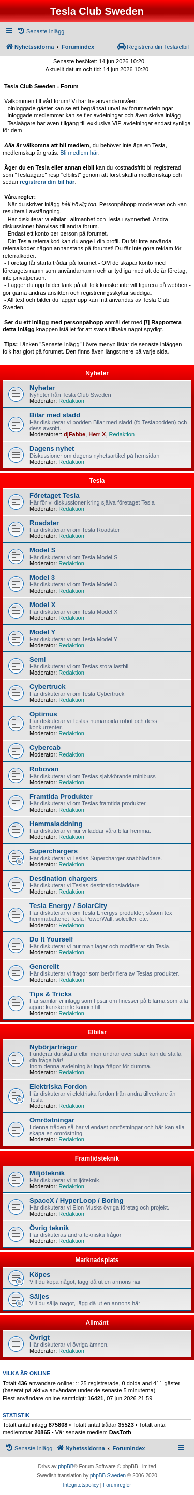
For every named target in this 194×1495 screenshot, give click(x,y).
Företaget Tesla (54, 495)
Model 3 (42, 577)
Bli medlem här (79, 152)
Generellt (44, 966)
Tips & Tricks (50, 994)
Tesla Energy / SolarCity (68, 906)
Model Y (42, 632)
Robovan (43, 769)
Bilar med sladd (54, 415)
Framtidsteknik (97, 1158)
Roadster (44, 523)
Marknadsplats (96, 1260)
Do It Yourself (51, 939)
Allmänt (96, 1322)
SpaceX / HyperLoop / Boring (76, 1200)
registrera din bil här (47, 182)
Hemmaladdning (56, 824)
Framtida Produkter (61, 796)
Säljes (39, 1296)
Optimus (43, 714)
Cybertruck (47, 687)
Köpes (39, 1275)
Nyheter (97, 373)
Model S (42, 550)
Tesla (97, 480)
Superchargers (53, 851)
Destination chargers (63, 878)
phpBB (65, 1466)
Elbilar (97, 1032)
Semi (37, 659)
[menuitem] (40, 31)
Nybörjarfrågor (53, 1047)
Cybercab (45, 747)
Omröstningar (51, 1120)
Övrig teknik (49, 1228)
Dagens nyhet (51, 448)
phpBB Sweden (108, 1476)
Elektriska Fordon (58, 1086)
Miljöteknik (47, 1173)
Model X (42, 605)
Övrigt (39, 1337)
